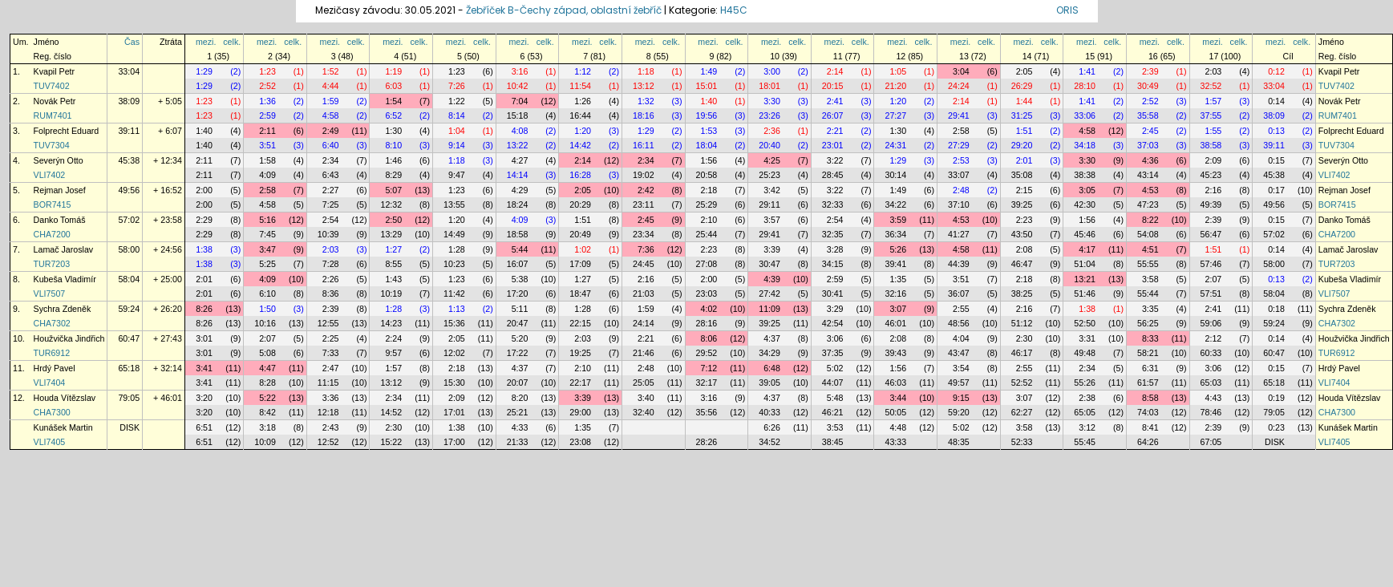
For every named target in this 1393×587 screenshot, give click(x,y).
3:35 (1150, 309)
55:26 (1084, 382)
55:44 (1148, 293)
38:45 (833, 442)
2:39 (1150, 71)
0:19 (1276, 398)
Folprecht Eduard (66, 131)
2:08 (1024, 249)
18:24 (517, 204)
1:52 (330, 71)
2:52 (267, 86)
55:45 (1084, 442)
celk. (232, 42)
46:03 (895, 382)
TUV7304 (52, 145)
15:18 (517, 115)
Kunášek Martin (63, 427)
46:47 (1022, 264)
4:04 (961, 338)
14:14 (517, 175)
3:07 (897, 309)
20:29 (580, 204)
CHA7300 (52, 412)
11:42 (454, 293)
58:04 (129, 279)
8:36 (330, 293)
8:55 (393, 264)
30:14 (895, 175)
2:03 (1213, 71)
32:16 (895, 293)
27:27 (895, 115)
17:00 (454, 442)
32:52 (1211, 86)
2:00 (204, 190)
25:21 (517, 412)
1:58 (267, 160)
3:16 (520, 71)
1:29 (204, 71)
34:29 (769, 353)
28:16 (707, 323)
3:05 (1087, 190)
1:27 (393, 249)
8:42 (267, 412)
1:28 (456, 249)
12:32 (391, 204)
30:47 (769, 264)
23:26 (769, 115)
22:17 (580, 382)
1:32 (646, 101)
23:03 (707, 293)
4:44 (330, 86)
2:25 (330, 338)
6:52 (393, 115)
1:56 (709, 160)
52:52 (1022, 382)
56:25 (1148, 323)
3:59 (897, 220)
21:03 (643, 293)
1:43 (393, 279)
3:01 (204, 338)
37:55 (1211, 115)
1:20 (897, 101)
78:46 (1211, 412)
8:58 (1150, 398)
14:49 (454, 234)
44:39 (959, 264)
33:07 (959, 175)
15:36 (454, 323)
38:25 (1022, 293)
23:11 (643, 204)
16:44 (580, 115)
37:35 (833, 353)
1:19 (393, 71)
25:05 (643, 382)
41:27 (959, 234)
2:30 (1024, 338)
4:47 (267, 368)
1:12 (582, 71)
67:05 (1211, 442)
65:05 (1084, 412)
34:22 (895, 204)
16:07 (517, 264)
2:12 (1213, 338)
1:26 (582, 101)
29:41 (959, 115)
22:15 (580, 323)
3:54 (961, 368)
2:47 (330, 368)
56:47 (1211, 234)
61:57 (1148, 382)
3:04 (961, 71)
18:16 (643, 115)
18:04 (707, 145)
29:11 (769, 204)
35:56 (707, 412)
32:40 (643, 412)
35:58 (1148, 115)
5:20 (520, 338)
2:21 (835, 131)
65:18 (129, 368)
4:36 (1150, 160)
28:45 (833, 175)
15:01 (707, 86)
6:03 (393, 86)
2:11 (267, 131)
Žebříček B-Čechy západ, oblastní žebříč (564, 10)
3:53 (835, 427)
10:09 (265, 442)
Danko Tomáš (60, 220)
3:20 (204, 398)
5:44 (520, 249)
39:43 (895, 353)
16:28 (580, 175)
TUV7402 (52, 86)
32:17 (707, 382)
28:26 (707, 442)
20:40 (769, 145)
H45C (733, 10)
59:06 (1211, 323)
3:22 (835, 160)
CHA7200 (52, 234)
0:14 (1276, 101)
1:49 (709, 71)
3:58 (1150, 279)
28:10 (1084, 86)
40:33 (769, 412)
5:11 (520, 309)
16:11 (643, 145)
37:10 (959, 204)
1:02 (582, 249)
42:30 (1084, 204)
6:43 (330, 175)
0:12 (1276, 71)
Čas (132, 42)
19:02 (643, 175)
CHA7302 (52, 323)
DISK (129, 427)
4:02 (709, 309)
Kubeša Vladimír (65, 279)
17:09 (580, 264)
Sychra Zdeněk (62, 309)
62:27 (1022, 412)
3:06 (835, 338)
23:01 (833, 145)
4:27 (520, 160)
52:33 (1022, 442)
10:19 (391, 293)
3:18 (267, 427)
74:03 (1148, 412)
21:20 (895, 86)
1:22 (456, 101)
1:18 (646, 71)
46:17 (1022, 353)
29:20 (1022, 145)
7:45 (267, 234)
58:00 (129, 249)
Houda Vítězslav (65, 398)
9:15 (961, 398)
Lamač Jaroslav (64, 249)
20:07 (517, 382)
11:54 (580, 86)
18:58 (517, 234)
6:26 (771, 427)
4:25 (771, 160)
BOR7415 (52, 204)
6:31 (1150, 368)
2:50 (393, 220)
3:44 (897, 398)
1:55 (1213, 131)
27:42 (769, 293)
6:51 (204, 427)
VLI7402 (50, 175)
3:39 (771, 249)
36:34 (895, 234)
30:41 (833, 293)
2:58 (961, 131)
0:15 (1276, 160)
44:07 (833, 382)
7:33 (330, 353)
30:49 (1148, 86)
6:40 (330, 145)
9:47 (456, 175)
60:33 (1211, 353)
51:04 (1084, 264)
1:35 (897, 279)
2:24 (393, 338)
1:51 (1024, 131)
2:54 (330, 220)
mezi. (206, 42)
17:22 (517, 353)
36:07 (959, 293)
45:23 (1211, 175)
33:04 (129, 71)
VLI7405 (50, 442)
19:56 (707, 115)
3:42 (771, 190)
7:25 (330, 204)
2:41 (835, 101)
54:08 (1148, 234)
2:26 (330, 279)
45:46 (1084, 234)
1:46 (393, 160)
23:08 (580, 442)
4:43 (1213, 398)
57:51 (1211, 293)
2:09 (1213, 160)
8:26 (204, 309)
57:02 (129, 220)
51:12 (1022, 323)
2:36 (771, 131)
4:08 (520, 131)
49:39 (1211, 204)
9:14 (456, 145)
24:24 (959, 86)
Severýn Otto (58, 160)
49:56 (129, 190)
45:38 (129, 160)
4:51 (1150, 249)
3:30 (771, 101)
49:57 (959, 382)
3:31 (1087, 338)
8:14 (456, 115)
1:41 (1087, 71)
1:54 (393, 101)
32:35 (833, 234)
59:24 (129, 309)
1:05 (897, 71)
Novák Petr (55, 101)
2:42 (646, 190)
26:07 (833, 115)
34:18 (1084, 145)
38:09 (129, 101)
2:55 (961, 309)
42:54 (833, 323)
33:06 (1084, 115)
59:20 (959, 412)
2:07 (1213, 279)
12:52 (328, 442)
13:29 (391, 234)
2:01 (1024, 160)
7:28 (330, 264)
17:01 (454, 412)
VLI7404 (50, 382)
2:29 (204, 220)
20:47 (517, 323)
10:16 (265, 323)
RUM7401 (53, 115)
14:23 (391, 323)
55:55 (1148, 264)
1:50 (267, 309)
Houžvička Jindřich (69, 338)
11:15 (328, 382)
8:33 (1150, 338)
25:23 (769, 175)
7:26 (456, 86)
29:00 (580, 412)
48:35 (959, 442)
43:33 (895, 442)
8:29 (393, 175)
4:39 (771, 279)
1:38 (204, 249)
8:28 (267, 382)
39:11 (129, 131)
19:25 (580, 353)
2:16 (1213, 190)
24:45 (643, 264)
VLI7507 (50, 293)
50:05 (895, 412)
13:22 (517, 145)
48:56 (959, 323)
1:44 (1024, 101)
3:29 (835, 309)
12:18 (328, 412)
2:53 (961, 160)
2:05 (1024, 71)
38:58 (1211, 145)
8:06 (709, 338)
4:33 (520, 427)
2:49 (330, 131)
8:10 (393, 145)
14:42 (580, 145)
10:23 (454, 264)
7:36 (646, 249)
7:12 (709, 368)
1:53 (709, 131)
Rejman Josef (60, 190)
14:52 (391, 412)
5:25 (267, 264)
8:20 (520, 398)
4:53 (1150, 190)
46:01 (895, 323)
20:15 (833, 86)
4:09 (267, 175)
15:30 (454, 382)
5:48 (835, 398)
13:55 (454, 204)
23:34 (643, 234)
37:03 (1148, 145)
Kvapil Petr (54, 71)
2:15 (1024, 190)
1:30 (393, 131)
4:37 (771, 338)
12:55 (328, 323)
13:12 (643, 86)
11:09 (769, 309)
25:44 (707, 234)
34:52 (769, 442)
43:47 (959, 353)
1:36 (267, 101)
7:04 (520, 101)
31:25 (1022, 115)
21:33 (517, 442)
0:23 (1276, 427)
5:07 (393, 190)
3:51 (267, 145)
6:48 (771, 368)
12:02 (454, 353)
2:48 (961, 190)
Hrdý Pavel (54, 368)
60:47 (129, 338)
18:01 (769, 86)
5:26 (897, 249)
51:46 (1084, 293)
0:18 (1276, 309)
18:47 (580, 293)
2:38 (1087, 398)
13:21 (1084, 279)
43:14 (1148, 175)
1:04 (456, 131)
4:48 (897, 427)
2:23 (1024, 220)
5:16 (267, 220)
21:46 (643, 353)
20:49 (580, 234)
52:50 (1084, 323)
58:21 (1148, 353)
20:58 (707, 175)
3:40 (646, 398)
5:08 (267, 353)
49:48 (1084, 353)
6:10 (267, 293)
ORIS (1067, 10)
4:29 (520, 190)
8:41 (1150, 427)
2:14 (835, 71)
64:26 (1148, 442)
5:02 (835, 368)
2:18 (709, 190)
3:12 (1087, 427)
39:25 (1022, 204)
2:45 (1150, 131)
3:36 (330, 398)
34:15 (833, 264)
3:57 (771, 220)
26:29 (1022, 86)
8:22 (1150, 220)
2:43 (330, 427)
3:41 (204, 368)
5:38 (520, 279)
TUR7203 (52, 264)
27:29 (959, 145)
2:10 (709, 220)
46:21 (833, 412)
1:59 (330, 101)
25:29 (707, 204)
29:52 (707, 353)
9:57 (393, 353)
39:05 (769, 382)
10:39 (328, 234)
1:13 (456, 309)
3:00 (771, 71)
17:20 (517, 293)
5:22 (267, 398)
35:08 (1022, 175)
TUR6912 (52, 353)
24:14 (643, 323)
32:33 (833, 204)
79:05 (129, 398)
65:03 (1211, 382)
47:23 (1148, 204)
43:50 (1022, 234)
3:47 (267, 249)
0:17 (1276, 190)
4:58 (330, 115)
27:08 (707, 264)
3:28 (835, 249)
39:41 (895, 264)
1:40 (709, 101)
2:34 (330, 160)
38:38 (1084, 175)
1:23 (267, 71)
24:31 (895, 145)
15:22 (391, 442)
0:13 (1276, 131)
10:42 (517, 86)
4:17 (1087, 249)
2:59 (267, 115)
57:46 (1211, 264)
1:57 (1213, 101)
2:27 (330, 190)
